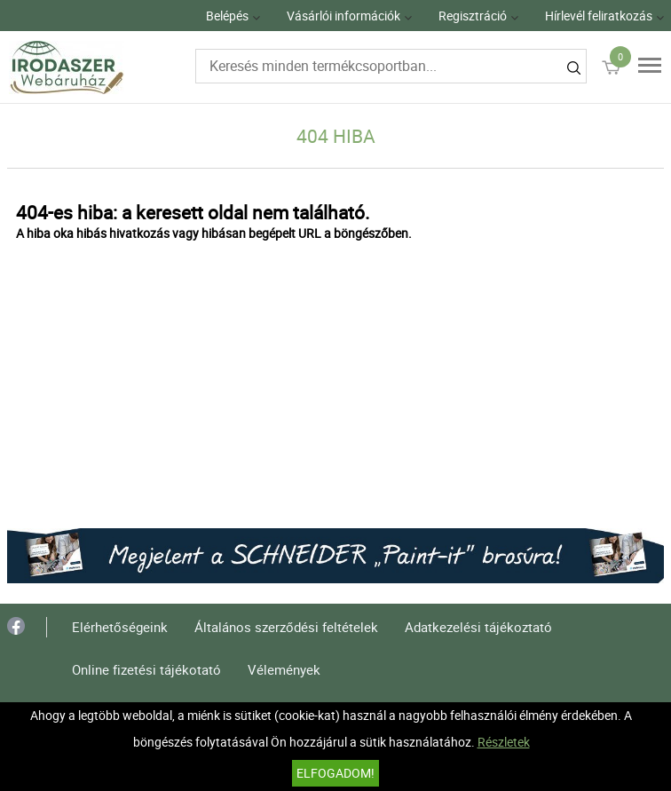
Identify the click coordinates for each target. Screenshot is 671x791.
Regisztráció (472, 15)
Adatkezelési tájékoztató (478, 627)
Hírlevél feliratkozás (598, 15)
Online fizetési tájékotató (146, 669)
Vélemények (284, 669)
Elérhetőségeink (120, 627)
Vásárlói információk (343, 15)
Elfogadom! (335, 772)
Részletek (504, 741)
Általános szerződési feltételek (286, 627)
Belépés (227, 15)
